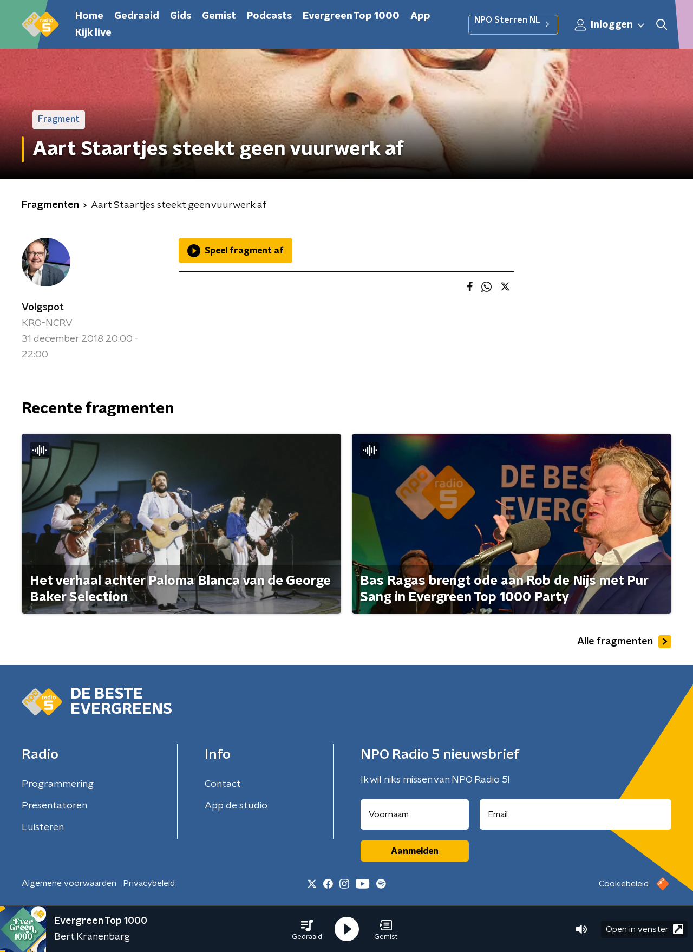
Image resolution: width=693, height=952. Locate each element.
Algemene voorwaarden (69, 883)
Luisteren (43, 827)
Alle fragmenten (624, 641)
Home (89, 16)
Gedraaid (136, 16)
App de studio (236, 806)
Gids (180, 16)
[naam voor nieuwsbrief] (415, 814)
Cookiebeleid (624, 883)
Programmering (58, 784)
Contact (223, 784)
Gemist (219, 16)
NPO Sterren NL (513, 24)
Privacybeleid (149, 883)
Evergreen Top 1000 (351, 16)
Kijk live (93, 33)
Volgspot (43, 307)
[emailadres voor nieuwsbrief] (576, 814)
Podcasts (269, 16)
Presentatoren (54, 806)
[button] (307, 929)
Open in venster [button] (644, 929)
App (420, 16)
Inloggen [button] (610, 25)
